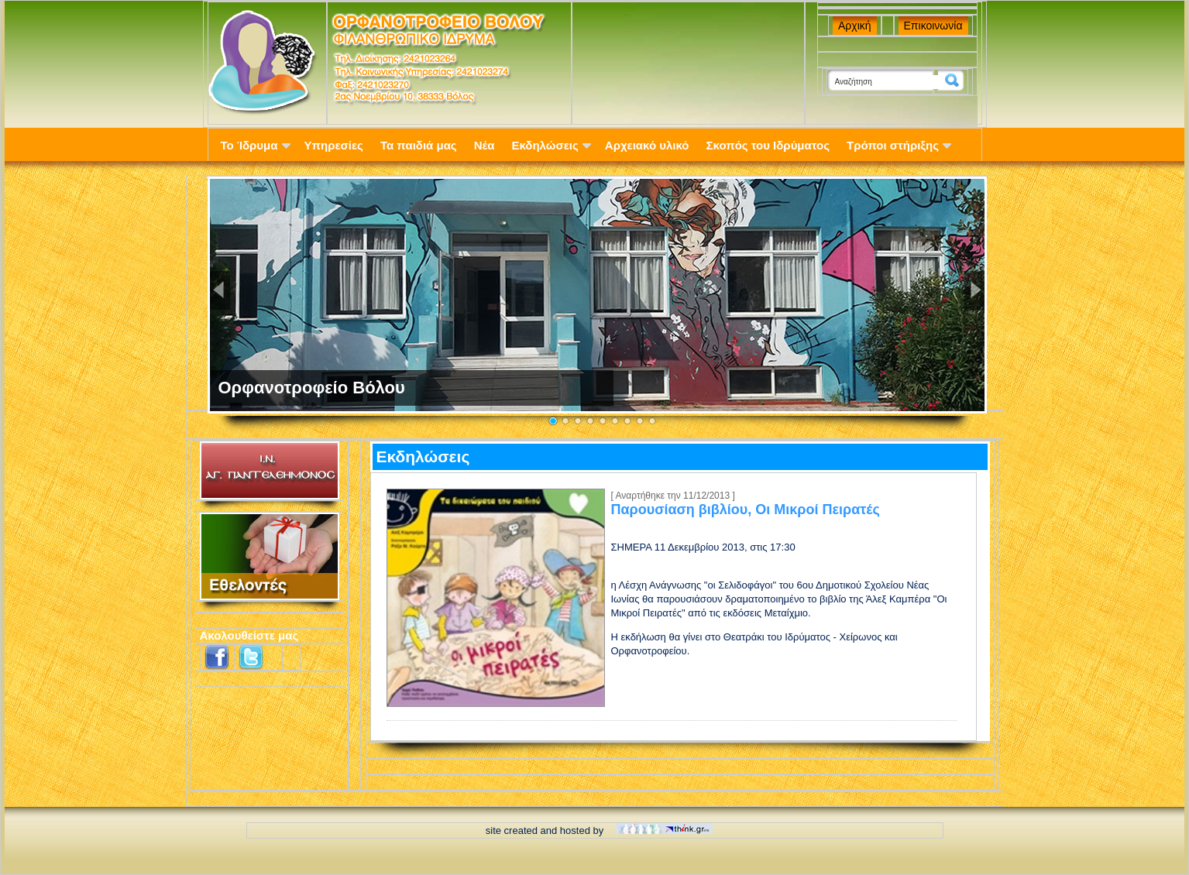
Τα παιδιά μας (418, 145)
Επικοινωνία (933, 25)
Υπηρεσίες (333, 145)
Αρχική (854, 25)
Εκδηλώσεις (550, 145)
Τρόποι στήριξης (899, 145)
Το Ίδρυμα (255, 145)
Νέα (484, 145)
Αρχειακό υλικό (647, 145)
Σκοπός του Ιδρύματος (768, 145)
